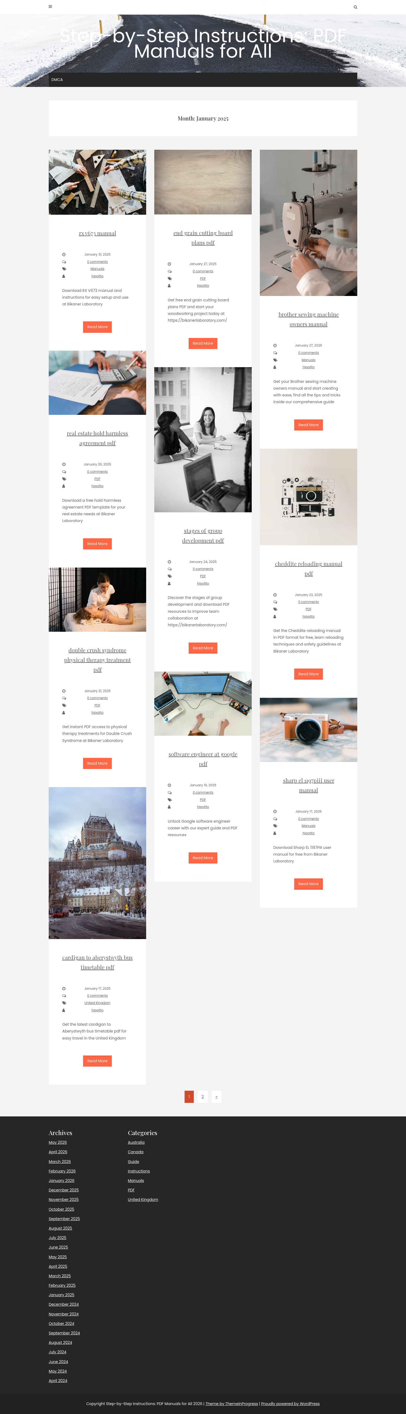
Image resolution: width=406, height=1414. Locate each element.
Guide (133, 1161)
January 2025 (61, 1295)
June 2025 (58, 1247)
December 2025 (64, 1190)
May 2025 (58, 1257)
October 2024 (61, 1323)
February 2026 (62, 1171)
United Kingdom (143, 1199)
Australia (136, 1142)
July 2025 (57, 1237)
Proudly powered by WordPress (290, 1403)
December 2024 (64, 1304)
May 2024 (58, 1371)
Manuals (136, 1180)
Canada (136, 1152)
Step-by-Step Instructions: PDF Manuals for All (203, 43)
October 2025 (61, 1209)
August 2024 (60, 1342)
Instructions (139, 1171)
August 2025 (60, 1228)
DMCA (57, 79)
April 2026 (58, 1152)
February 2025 (62, 1285)
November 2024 (64, 1314)
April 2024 (58, 1380)
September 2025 (64, 1218)
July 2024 (57, 1352)
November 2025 (64, 1199)
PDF (131, 1190)
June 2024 (58, 1361)
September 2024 (64, 1333)
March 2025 (60, 1276)
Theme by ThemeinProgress (231, 1403)
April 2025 (58, 1266)
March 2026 (60, 1161)
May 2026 (58, 1142)
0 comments (97, 261)
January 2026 (61, 1180)
